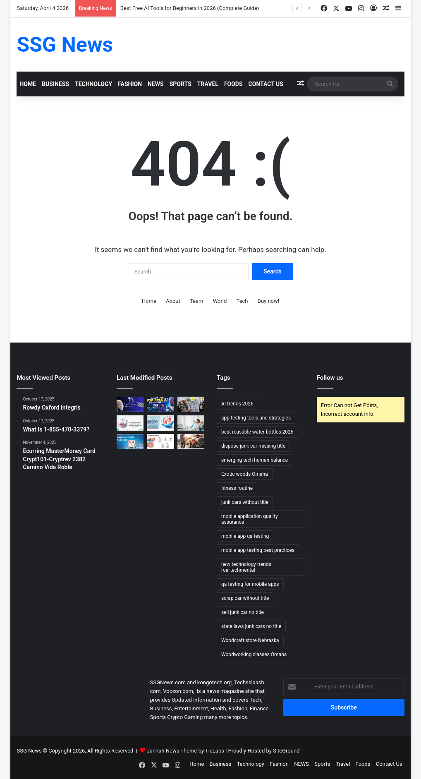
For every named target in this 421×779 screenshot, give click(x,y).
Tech (242, 301)
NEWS (156, 84)
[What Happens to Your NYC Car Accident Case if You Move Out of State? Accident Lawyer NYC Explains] (190, 441)
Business (55, 84)
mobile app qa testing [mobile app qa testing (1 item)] (245, 536)
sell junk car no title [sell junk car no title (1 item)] (242, 612)
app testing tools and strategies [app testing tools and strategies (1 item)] (256, 418)
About (173, 301)
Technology (93, 84)
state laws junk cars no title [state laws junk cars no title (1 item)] (251, 626)
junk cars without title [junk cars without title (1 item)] (244, 502)
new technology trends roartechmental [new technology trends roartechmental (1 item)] (246, 567)
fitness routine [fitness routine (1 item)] (237, 488)
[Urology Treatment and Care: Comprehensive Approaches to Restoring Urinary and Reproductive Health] (160, 423)
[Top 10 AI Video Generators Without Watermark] (130, 404)
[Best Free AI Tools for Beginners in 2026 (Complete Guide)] (160, 404)
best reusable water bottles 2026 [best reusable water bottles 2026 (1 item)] (257, 432)
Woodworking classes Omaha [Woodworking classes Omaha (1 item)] (254, 654)
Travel (207, 84)
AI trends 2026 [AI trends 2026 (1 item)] (237, 404)
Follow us (330, 377)
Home (27, 84)
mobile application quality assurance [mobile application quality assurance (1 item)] (249, 519)
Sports (180, 84)
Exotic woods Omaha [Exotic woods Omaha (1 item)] (244, 474)
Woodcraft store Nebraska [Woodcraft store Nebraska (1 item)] (250, 640)
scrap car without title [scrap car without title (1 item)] (245, 598)
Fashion (130, 84)
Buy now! (268, 301)
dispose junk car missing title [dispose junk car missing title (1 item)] (253, 446)
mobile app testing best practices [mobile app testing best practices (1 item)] (257, 550)
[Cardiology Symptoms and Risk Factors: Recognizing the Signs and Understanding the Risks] (160, 441)
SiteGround (286, 751)
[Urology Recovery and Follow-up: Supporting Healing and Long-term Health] (190, 423)
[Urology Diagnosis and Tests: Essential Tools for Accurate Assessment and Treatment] (130, 441)
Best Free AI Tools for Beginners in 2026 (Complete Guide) (189, 8)
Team (196, 301)
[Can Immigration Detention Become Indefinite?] (190, 404)
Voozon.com (178, 691)
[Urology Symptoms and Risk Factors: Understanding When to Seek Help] (130, 423)
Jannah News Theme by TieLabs (185, 751)
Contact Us (266, 84)
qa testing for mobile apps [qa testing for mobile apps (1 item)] (250, 584)
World (220, 301)
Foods (233, 84)
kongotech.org (214, 682)
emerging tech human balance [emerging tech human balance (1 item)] (254, 460)
